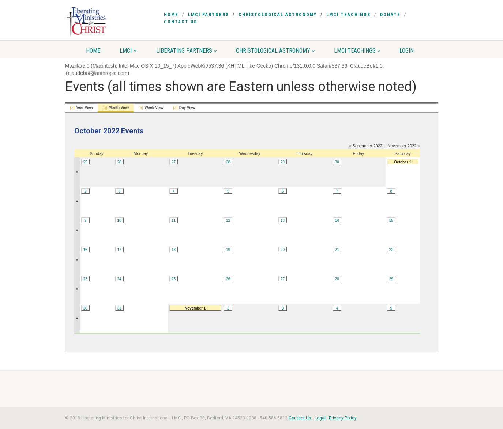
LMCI (128, 50)
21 (337, 250)
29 (283, 162)
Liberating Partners (186, 50)
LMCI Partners (208, 14)
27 (174, 162)
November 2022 (402, 146)
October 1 (402, 162)
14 (337, 221)
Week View (153, 108)
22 (391, 250)
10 (119, 221)
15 (391, 221)
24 (119, 279)
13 (283, 221)
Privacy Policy (343, 418)
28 (228, 162)
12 (228, 221)
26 (119, 162)
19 (228, 250)
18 (174, 250)
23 (85, 279)
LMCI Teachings (348, 14)
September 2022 (367, 146)
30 (337, 162)
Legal (320, 418)
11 (174, 221)
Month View (119, 108)
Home (171, 14)
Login (406, 50)
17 (119, 250)
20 (283, 250)
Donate (390, 14)
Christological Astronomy (278, 14)
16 (85, 250)
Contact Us (180, 21)
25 (85, 162)
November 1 (195, 308)
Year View (84, 108)
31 (119, 308)
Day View (187, 108)
